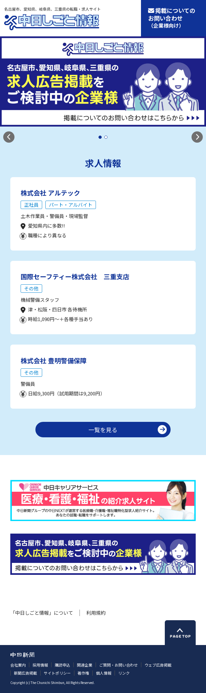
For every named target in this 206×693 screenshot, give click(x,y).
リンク (124, 673)
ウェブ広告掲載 (158, 665)
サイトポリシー (57, 673)
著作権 (83, 673)
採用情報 (40, 665)
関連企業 (84, 665)
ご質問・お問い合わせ (118, 665)
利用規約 (96, 612)
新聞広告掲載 (25, 673)
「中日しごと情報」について (41, 612)
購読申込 (62, 665)
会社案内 (18, 665)
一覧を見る (103, 429)
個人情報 (103, 673)
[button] (8, 137)
